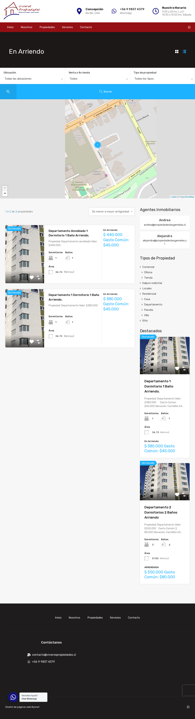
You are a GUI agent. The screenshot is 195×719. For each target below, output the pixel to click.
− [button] (5, 193)
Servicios (67, 27)
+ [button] (5, 188)
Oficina (148, 272)
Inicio (10, 27)
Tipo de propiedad (145, 72)
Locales (147, 288)
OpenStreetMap (187, 197)
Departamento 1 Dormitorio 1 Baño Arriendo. (158, 386)
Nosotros (26, 27)
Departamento (153, 304)
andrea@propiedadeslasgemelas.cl (165, 224)
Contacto (86, 27)
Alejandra (164, 236)
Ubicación (10, 72)
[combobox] (32, 79)
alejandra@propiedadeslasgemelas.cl (165, 242)
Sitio (145, 320)
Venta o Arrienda (79, 72)
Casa (147, 299)
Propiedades (47, 27)
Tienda (148, 277)
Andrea (165, 220)
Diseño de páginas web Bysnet (22, 707)
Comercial (148, 267)
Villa (146, 315)
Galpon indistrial (152, 283)
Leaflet (174, 197)
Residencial (149, 293)
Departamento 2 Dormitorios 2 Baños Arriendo (160, 512)
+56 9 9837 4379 (132, 9)
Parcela (148, 309)
